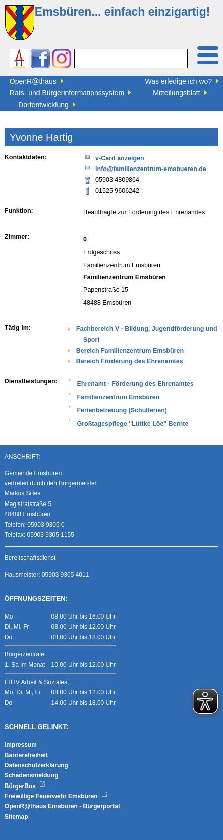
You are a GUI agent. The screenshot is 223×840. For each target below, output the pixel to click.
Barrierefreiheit (26, 755)
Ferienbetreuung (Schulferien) (122, 410)
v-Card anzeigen (113, 157)
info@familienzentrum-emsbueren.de (144, 168)
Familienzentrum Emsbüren (118, 397)
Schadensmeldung (32, 775)
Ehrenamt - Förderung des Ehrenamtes (135, 383)
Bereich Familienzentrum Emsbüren (130, 350)
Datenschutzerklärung (36, 765)
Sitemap (16, 816)
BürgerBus (25, 786)
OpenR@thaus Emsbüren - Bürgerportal (62, 806)
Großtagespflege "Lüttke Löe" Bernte (132, 423)
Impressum (21, 744)
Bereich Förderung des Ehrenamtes (129, 361)
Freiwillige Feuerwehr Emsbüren (56, 796)
